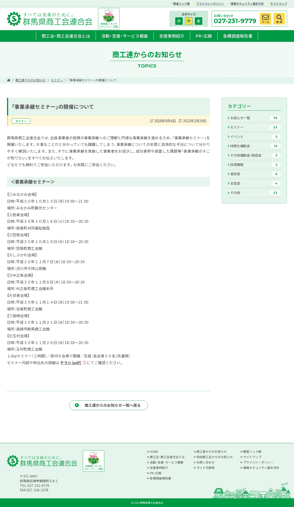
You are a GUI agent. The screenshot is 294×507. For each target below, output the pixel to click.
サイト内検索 (205, 467)
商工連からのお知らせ (30, 80)
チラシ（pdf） (71, 362)
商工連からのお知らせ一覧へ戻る (113, 405)
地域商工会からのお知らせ (214, 457)
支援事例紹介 (171, 36)
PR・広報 (204, 36)
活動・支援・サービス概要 (124, 36)
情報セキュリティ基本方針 (247, 3)
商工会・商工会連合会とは (66, 36)
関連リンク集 (181, 3)
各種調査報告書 (237, 36)
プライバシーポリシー (210, 3)
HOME (154, 451)
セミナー (57, 80)
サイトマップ (278, 3)
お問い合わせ (205, 462)
